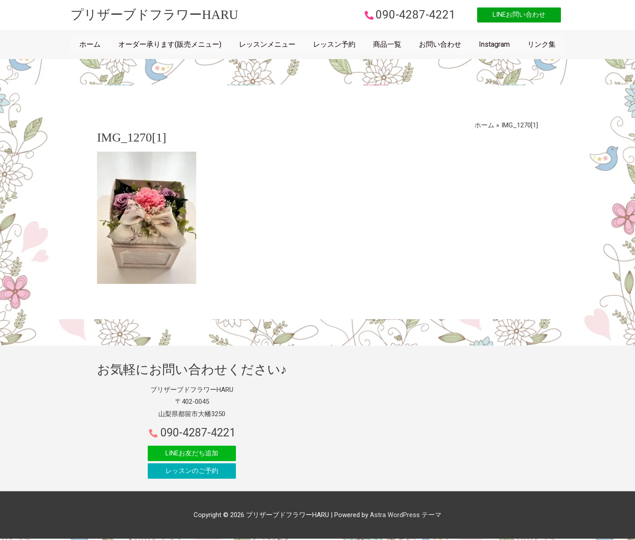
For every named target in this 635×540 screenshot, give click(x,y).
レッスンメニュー (267, 45)
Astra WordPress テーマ (405, 516)
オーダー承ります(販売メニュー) (169, 45)
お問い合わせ (440, 45)
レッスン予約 (334, 45)
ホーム (90, 45)
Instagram (494, 45)
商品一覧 (387, 45)
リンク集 (541, 45)
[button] (517, 15)
